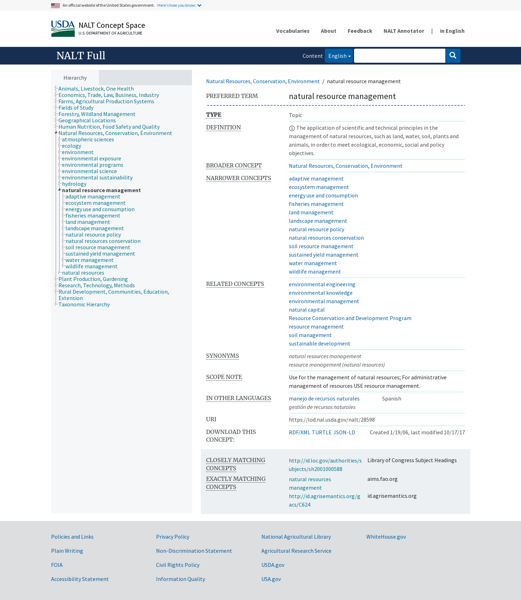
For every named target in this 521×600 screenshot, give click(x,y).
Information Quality (180, 578)
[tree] (121, 299)
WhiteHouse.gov (386, 536)
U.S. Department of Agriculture (110, 33)
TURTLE (322, 432)
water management (313, 263)
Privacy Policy (172, 536)
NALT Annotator (404, 30)
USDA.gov (272, 564)
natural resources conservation (326, 237)
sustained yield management (324, 254)
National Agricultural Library (296, 536)
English (336, 55)
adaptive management (316, 178)
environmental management (324, 301)
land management (311, 212)
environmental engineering (322, 284)
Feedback (360, 30)
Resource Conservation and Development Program (350, 318)
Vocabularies (293, 30)
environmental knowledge (321, 292)
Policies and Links (72, 536)
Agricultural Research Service (296, 550)
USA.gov (271, 578)
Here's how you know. (176, 5)
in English (452, 30)
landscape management (318, 220)
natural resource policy (316, 229)
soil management (310, 334)
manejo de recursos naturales (324, 398)
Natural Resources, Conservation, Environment (263, 81)
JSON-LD (344, 432)
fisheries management (316, 203)
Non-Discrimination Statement (194, 550)
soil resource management (321, 246)
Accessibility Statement (80, 578)
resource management (316, 326)
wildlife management (315, 271)
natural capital (307, 309)
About (328, 30)
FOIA (57, 564)
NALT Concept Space (112, 25)
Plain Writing (67, 550)
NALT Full (80, 55)
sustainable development (320, 343)
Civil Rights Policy (177, 564)
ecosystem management (319, 186)
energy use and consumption (323, 195)
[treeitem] (99, 88)
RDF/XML (299, 432)
